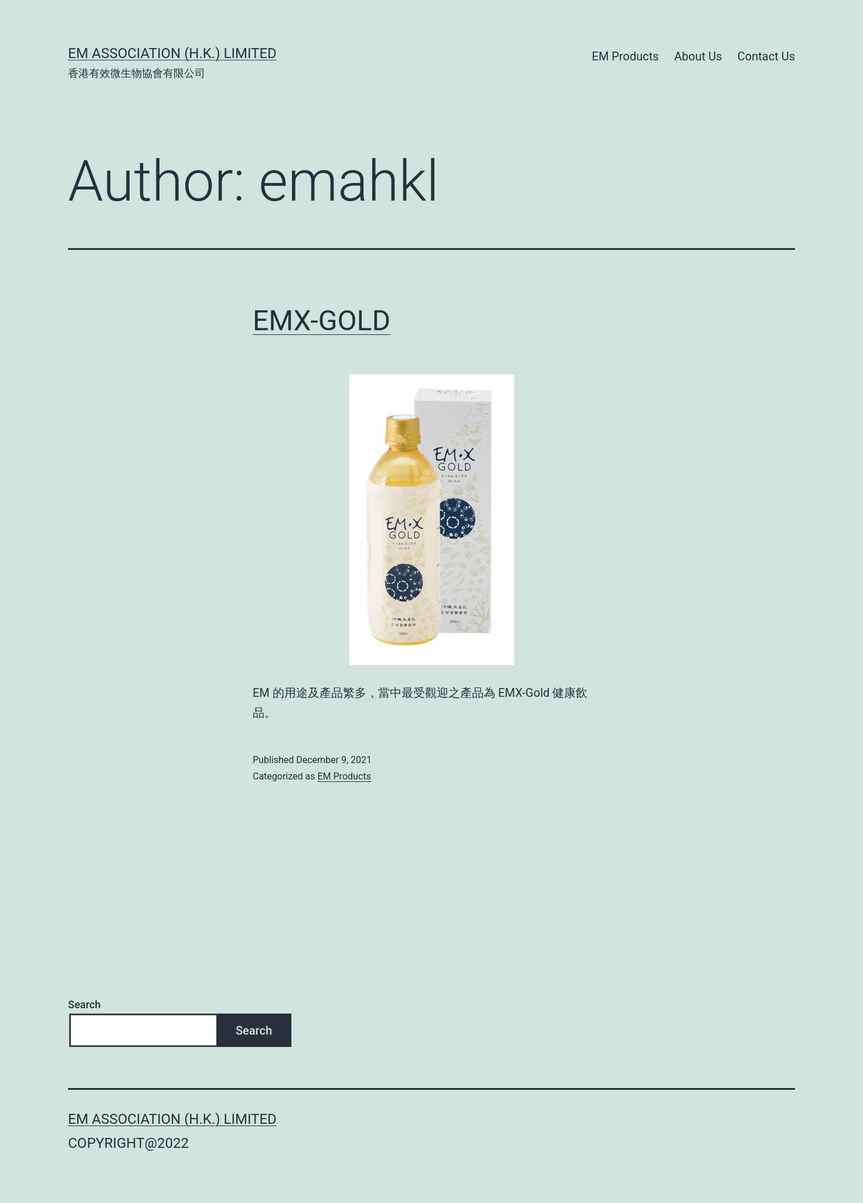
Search (84, 1004)
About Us (698, 56)
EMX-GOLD (321, 320)
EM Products (625, 56)
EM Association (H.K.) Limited (172, 53)
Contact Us (766, 56)
